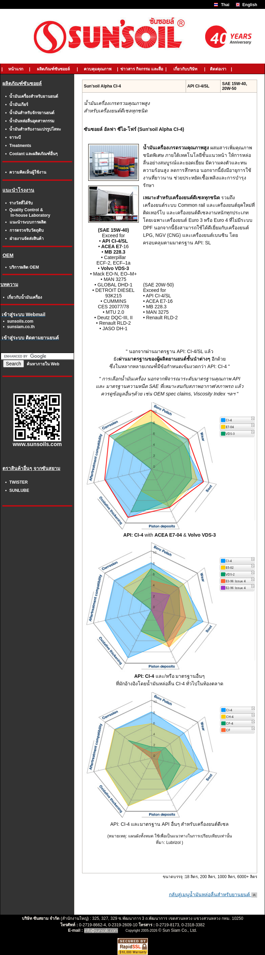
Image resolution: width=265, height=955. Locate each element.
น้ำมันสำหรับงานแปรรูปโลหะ (35, 129)
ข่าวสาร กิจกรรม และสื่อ (141, 69)
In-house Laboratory (30, 215)
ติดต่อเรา (218, 69)
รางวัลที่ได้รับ (21, 203)
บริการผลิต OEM (24, 267)
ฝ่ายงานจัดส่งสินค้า (27, 238)
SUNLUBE (19, 490)
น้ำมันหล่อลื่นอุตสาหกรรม (31, 121)
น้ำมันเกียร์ (18, 104)
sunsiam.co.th (21, 326)
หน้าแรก (15, 69)
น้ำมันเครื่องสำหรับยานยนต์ (33, 96)
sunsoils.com (20, 321)
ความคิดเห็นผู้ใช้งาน (27, 172)
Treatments (20, 145)
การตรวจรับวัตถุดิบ (27, 230)
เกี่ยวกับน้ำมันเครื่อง (24, 297)
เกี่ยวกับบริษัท (185, 69)
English (249, 4)
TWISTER (18, 482)
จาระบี (15, 137)
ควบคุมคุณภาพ (97, 69)
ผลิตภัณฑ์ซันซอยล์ (53, 69)
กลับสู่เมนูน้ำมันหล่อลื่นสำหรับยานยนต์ (213, 894)
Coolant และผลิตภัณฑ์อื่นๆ (33, 153)
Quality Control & (26, 209)
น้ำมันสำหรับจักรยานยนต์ (31, 112)
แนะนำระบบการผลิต (28, 222)
